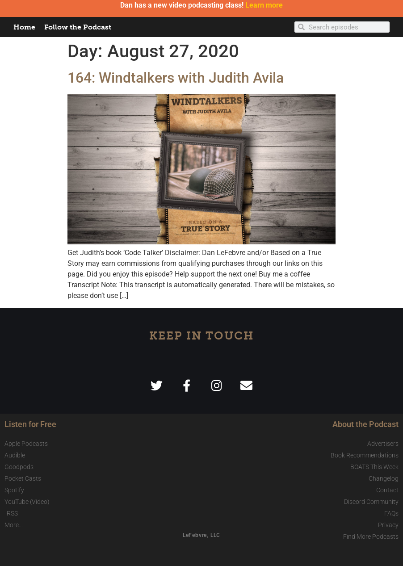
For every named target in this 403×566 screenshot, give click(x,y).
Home (24, 27)
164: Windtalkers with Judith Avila (175, 77)
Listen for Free (30, 424)
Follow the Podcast (77, 27)
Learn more (264, 5)
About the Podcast (365, 424)
